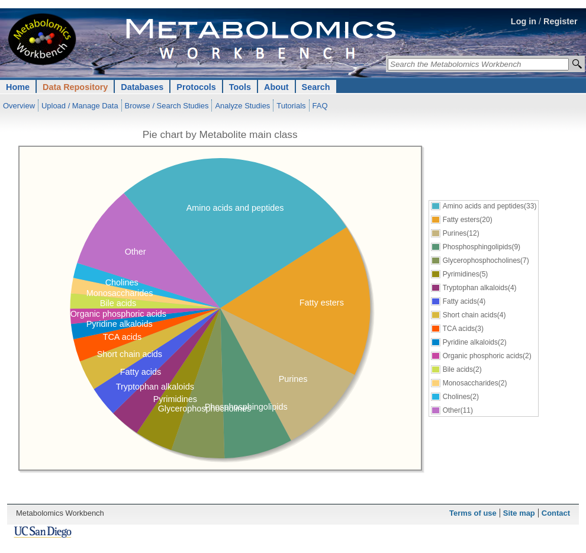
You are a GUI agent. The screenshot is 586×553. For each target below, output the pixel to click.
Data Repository (75, 87)
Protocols (195, 87)
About (276, 87)
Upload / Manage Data (79, 105)
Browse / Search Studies (167, 105)
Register (560, 21)
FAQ (320, 105)
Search (316, 87)
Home (18, 87)
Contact (556, 513)
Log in (523, 21)
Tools (240, 87)
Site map (519, 513)
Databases (142, 87)
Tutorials (290, 105)
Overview (19, 105)
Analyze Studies (242, 105)
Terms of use (473, 513)
